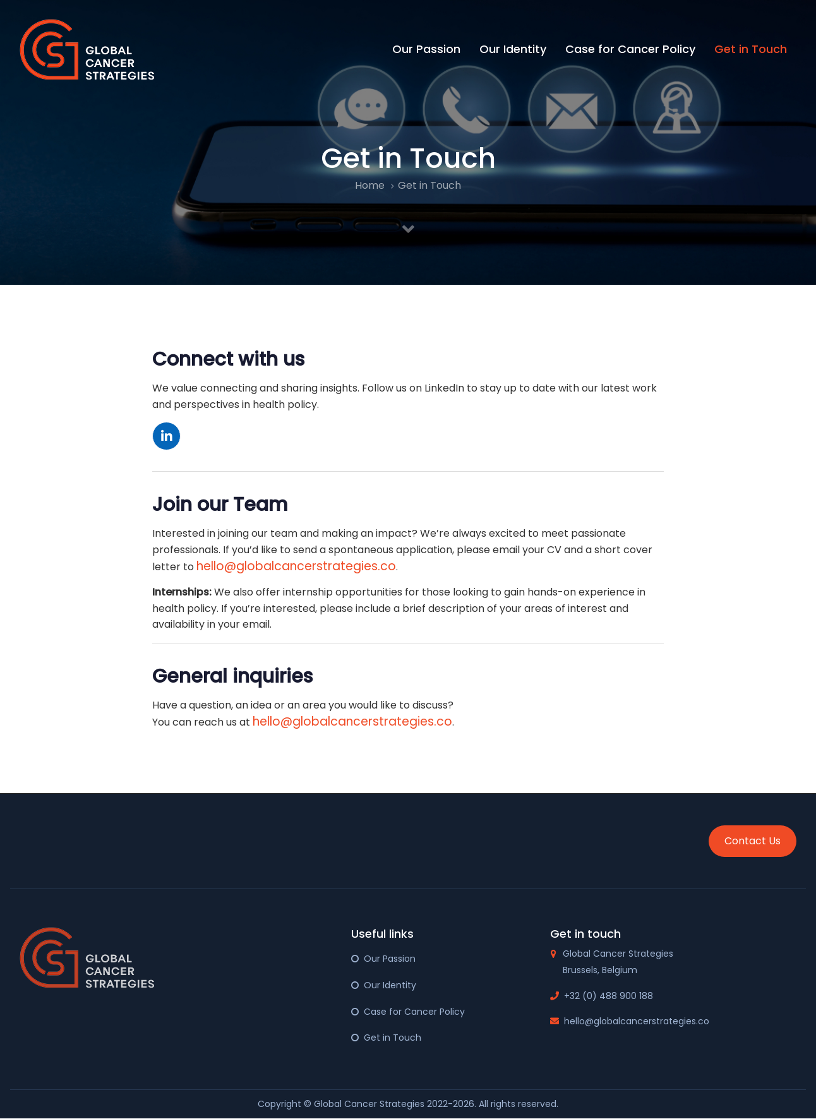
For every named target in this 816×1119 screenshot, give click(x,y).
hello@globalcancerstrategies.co (296, 566)
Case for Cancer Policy (414, 1011)
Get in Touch (392, 1037)
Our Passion (390, 958)
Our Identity (390, 985)
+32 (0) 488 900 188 (608, 996)
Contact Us (752, 841)
